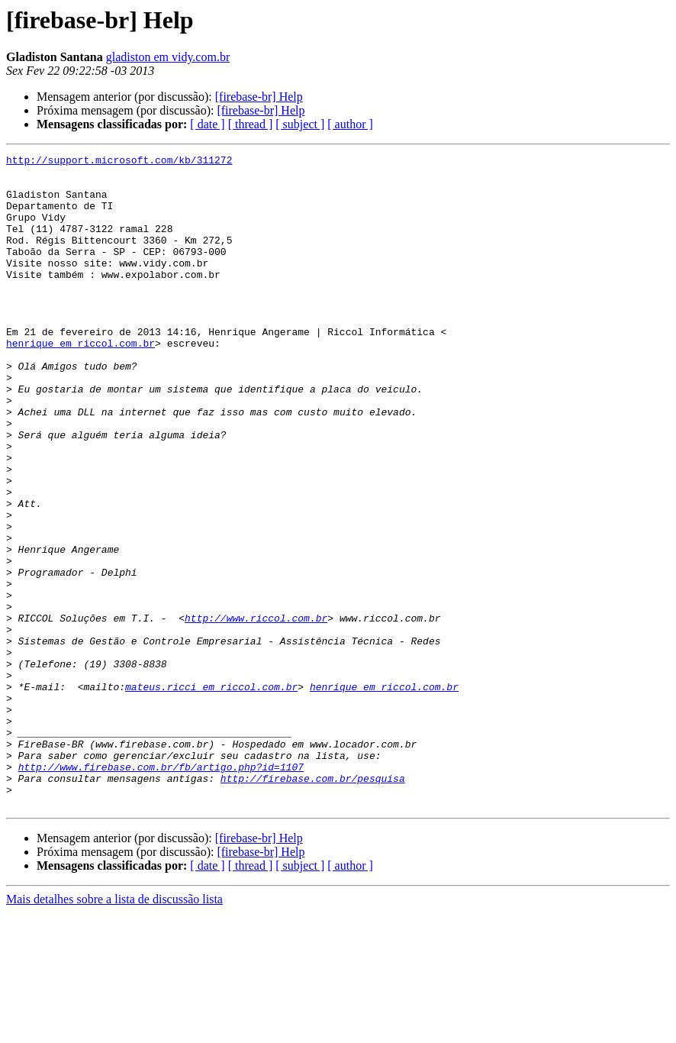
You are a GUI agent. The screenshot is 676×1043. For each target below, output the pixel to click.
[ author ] (350, 124)
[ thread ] (250, 124)
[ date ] (207, 124)
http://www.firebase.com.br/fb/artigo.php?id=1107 (161, 890)
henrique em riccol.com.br (80, 382)
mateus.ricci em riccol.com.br (211, 794)
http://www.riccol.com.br (256, 711)
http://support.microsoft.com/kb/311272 (119, 162)
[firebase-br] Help (259, 96)
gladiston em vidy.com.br (168, 56)
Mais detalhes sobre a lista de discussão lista (114, 1029)
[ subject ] (299, 124)
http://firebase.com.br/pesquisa (313, 904)
